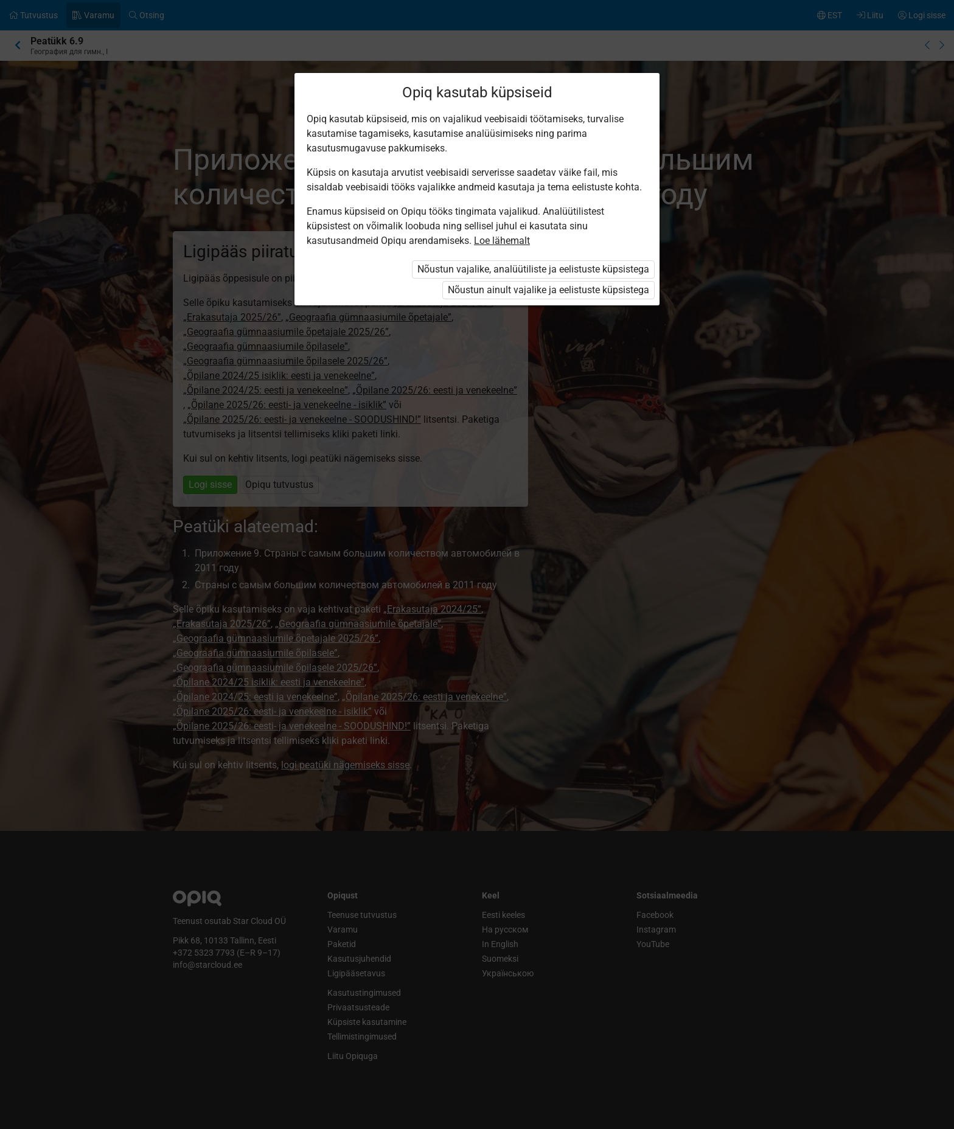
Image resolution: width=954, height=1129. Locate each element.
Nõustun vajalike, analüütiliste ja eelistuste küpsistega (533, 269)
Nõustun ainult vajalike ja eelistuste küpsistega (548, 290)
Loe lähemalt (502, 240)
